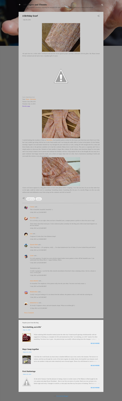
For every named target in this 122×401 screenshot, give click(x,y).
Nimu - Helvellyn (31, 99)
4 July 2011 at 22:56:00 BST (38, 228)
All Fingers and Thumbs (35, 4)
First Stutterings (28, 371)
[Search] (102, 5)
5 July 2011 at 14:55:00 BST (38, 297)
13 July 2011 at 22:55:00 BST (38, 308)
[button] (98, 16)
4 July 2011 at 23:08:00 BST (38, 239)
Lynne (32, 255)
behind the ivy (34, 302)
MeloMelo (49, 140)
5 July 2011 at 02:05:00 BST (38, 262)
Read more (95, 343)
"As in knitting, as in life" (31, 327)
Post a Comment (29, 312)
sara (31, 233)
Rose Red (33, 217)
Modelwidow (34, 291)
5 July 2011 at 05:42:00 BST (38, 286)
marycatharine (34, 280)
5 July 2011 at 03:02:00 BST (38, 275)
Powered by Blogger (61, 396)
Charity (32, 207)
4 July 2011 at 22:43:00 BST (38, 212)
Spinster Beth (34, 244)
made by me (30, 199)
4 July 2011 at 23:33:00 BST (38, 250)
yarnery (39, 199)
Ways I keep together (30, 349)
